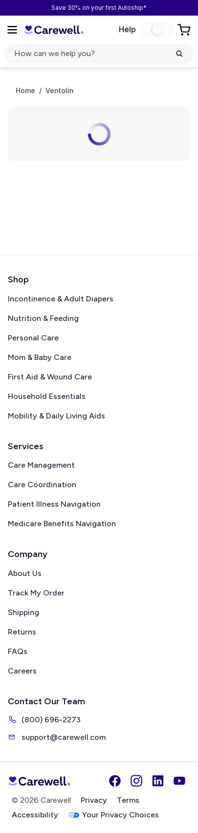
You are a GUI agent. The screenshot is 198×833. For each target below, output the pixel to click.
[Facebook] (115, 781)
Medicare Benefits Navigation (62, 523)
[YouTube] (179, 781)
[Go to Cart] (185, 30)
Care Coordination (42, 484)
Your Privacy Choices (113, 815)
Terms (128, 800)
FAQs (17, 651)
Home (25, 91)
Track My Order (36, 592)
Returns (22, 631)
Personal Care (33, 337)
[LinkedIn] (158, 781)
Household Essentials (47, 396)
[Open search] (99, 53)
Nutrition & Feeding (43, 318)
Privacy (94, 800)
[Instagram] (136, 781)
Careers (22, 670)
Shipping (23, 612)
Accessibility (35, 814)
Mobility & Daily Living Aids (56, 415)
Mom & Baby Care (39, 357)
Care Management (41, 465)
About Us (25, 573)
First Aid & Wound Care (50, 376)
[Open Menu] (12, 29)
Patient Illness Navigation (54, 504)
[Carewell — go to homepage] (53, 30)
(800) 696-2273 (44, 719)
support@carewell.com (57, 737)
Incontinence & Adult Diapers (60, 298)
